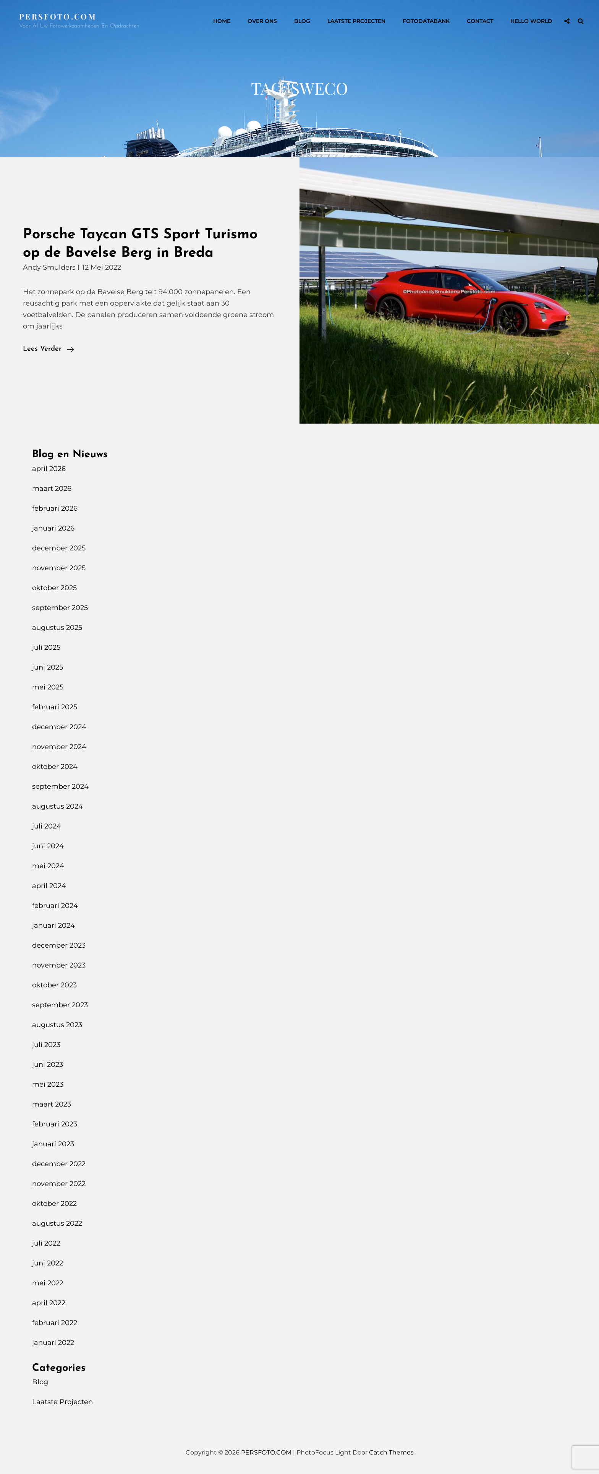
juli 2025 (46, 647)
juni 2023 (47, 1064)
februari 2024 (55, 905)
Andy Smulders (49, 267)
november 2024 (59, 747)
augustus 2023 (57, 1025)
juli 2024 (46, 826)
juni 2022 (47, 1263)
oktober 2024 (55, 766)
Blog (302, 21)
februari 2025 (54, 707)
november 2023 (59, 965)
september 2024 (60, 786)
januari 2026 (53, 528)
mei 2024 (48, 866)
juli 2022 (46, 1243)
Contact (480, 21)
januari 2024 (53, 925)
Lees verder (48, 349)
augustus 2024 (57, 806)
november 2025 (59, 568)
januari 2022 (53, 1342)
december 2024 (59, 727)
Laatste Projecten (356, 21)
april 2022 (48, 1303)
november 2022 (59, 1184)
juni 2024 (48, 846)
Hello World (531, 21)
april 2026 (49, 468)
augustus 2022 (57, 1223)
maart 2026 (51, 488)
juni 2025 (47, 667)
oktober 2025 (54, 588)
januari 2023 (53, 1144)
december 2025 (59, 548)
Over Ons (262, 21)
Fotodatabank (426, 21)
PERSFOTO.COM (58, 16)
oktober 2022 (54, 1203)
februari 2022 (54, 1323)
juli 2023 (46, 1044)
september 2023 (60, 1005)
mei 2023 (47, 1084)
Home (221, 21)
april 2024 (49, 886)
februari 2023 (54, 1124)
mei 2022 (47, 1283)
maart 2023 (51, 1104)
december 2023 (59, 945)
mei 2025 (47, 687)
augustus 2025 (57, 627)
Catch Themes (391, 1452)
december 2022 (59, 1164)
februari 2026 (55, 508)
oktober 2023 (54, 985)
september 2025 (60, 608)
